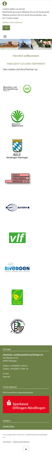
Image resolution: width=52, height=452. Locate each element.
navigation (5, 36)
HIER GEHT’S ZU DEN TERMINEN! (26, 63)
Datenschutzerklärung (21, 442)
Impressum (7, 442)
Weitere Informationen (12, 22)
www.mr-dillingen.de (20, 376)
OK (6, 28)
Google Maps (8, 426)
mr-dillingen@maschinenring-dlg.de (25, 373)
